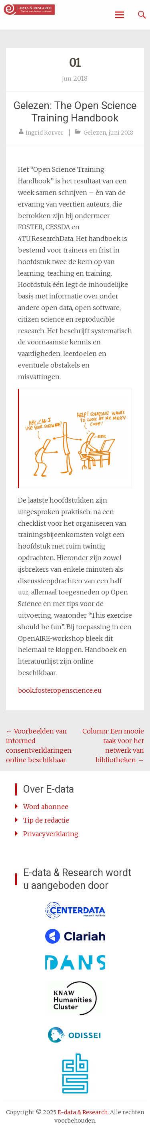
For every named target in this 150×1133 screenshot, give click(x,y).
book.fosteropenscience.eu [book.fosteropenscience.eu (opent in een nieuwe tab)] (60, 690)
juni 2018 (120, 132)
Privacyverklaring (50, 834)
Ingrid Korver (45, 132)
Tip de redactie (46, 820)
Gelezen (95, 132)
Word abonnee (45, 807)
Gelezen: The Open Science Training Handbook (74, 111)
